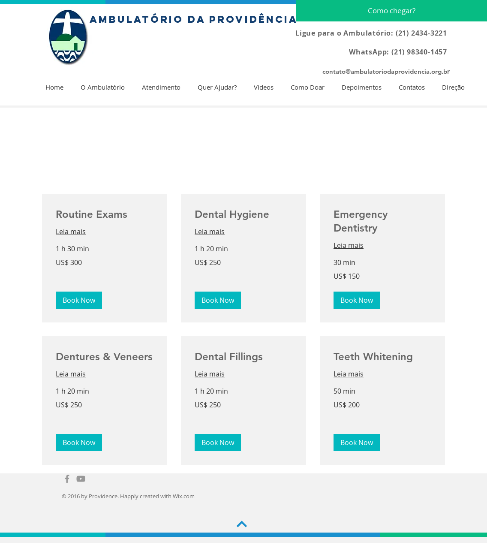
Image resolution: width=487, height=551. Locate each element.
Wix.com (184, 496)
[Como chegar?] (391, 10)
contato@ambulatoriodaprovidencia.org (382, 71)
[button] (79, 300)
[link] (104, 214)
